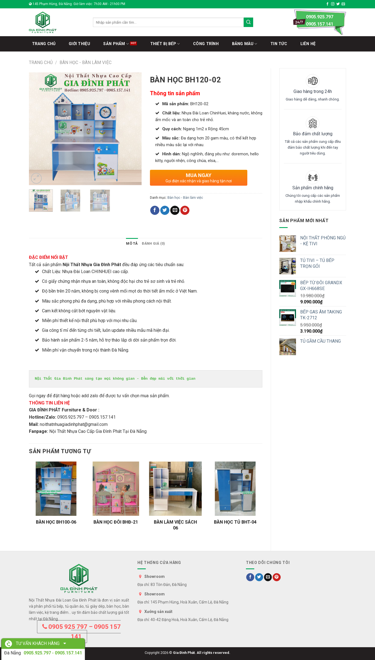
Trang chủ (41, 62)
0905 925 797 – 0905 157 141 (81, 631)
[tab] (132, 243)
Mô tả (132, 243)
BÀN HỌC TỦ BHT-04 (235, 522)
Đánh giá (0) (153, 243)
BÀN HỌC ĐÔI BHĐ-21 (115, 522)
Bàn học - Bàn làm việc (86, 62)
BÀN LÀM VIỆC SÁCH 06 (175, 525)
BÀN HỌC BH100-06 (56, 522)
